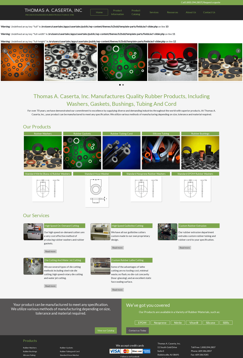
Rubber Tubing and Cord (70, 351)
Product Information (117, 12)
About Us (191, 12)
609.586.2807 (205, 351)
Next (238, 50)
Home (99, 12)
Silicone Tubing (29, 355)
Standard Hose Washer (69, 355)
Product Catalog (136, 12)
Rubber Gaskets (66, 348)
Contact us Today (137, 330)
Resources (172, 12)
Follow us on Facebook (130, 356)
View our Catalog (105, 330)
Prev (4, 50)
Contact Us (209, 12)
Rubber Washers (30, 348)
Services (154, 12)
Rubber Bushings (30, 351)
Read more (50, 251)
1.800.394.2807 (193, 2)
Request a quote (211, 2)
